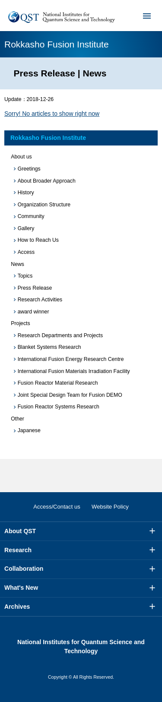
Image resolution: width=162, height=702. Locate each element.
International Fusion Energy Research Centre (71, 359)
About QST (20, 531)
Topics (25, 276)
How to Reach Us (38, 240)
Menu (141, 15)
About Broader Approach (47, 181)
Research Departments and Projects (60, 335)
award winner (33, 312)
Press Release (35, 288)
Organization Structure (44, 205)
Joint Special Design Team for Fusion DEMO (70, 395)
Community (31, 216)
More (152, 531)
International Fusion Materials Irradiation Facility (74, 371)
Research (18, 550)
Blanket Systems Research (49, 347)
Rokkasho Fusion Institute (48, 137)
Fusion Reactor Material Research (58, 383)
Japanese (29, 430)
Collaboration (23, 568)
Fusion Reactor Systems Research (58, 407)
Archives (17, 606)
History (26, 193)
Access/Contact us (56, 506)
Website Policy (110, 506)
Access (26, 252)
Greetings (29, 169)
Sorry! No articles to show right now (51, 113)
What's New (21, 587)
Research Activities (40, 300)
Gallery (26, 228)
